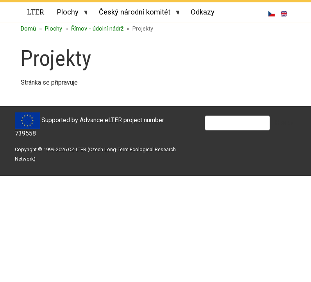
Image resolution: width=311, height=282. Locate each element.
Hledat (284, 123)
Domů (28, 28)
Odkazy (202, 12)
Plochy (68, 13)
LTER (35, 12)
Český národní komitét (136, 13)
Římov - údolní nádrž (97, 28)
